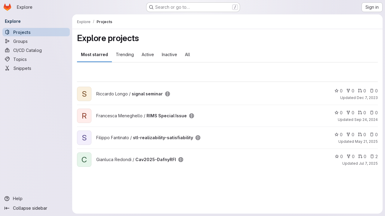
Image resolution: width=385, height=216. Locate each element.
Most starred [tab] (94, 54)
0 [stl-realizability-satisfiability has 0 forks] (350, 134)
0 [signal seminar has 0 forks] (350, 90)
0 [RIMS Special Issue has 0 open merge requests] (362, 112)
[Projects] (36, 32)
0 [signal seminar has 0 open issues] (374, 90)
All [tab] (187, 54)
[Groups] (36, 41)
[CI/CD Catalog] (36, 50)
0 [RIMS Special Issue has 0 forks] (350, 112)
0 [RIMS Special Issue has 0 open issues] (374, 112)
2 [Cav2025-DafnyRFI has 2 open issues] (374, 156)
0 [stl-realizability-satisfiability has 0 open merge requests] (362, 134)
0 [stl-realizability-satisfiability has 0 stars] (338, 134)
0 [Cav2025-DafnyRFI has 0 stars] (339, 156)
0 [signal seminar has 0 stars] (338, 90)
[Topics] (36, 59)
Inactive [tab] (169, 54)
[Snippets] (36, 68)
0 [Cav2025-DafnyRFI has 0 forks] (350, 156)
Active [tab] (148, 54)
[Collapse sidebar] (36, 208)
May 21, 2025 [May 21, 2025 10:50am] (366, 141)
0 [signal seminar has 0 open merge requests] (362, 90)
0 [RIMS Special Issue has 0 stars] (338, 112)
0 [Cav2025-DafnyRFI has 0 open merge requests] (362, 156)
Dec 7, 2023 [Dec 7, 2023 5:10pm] (367, 97)
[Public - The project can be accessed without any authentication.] (167, 94)
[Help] (36, 198)
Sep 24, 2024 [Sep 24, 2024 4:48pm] (366, 119)
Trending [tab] (125, 54)
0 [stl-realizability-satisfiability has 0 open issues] (374, 134)
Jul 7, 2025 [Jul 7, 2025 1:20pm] (368, 163)
